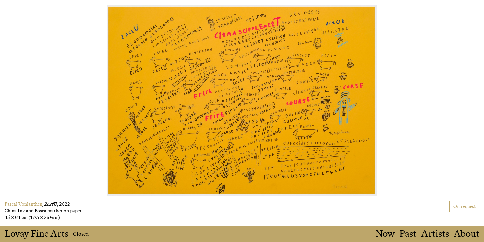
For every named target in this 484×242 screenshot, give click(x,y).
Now (385, 233)
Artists (435, 233)
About (466, 233)
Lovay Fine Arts (36, 233)
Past (407, 233)
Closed (81, 234)
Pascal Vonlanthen (23, 204)
